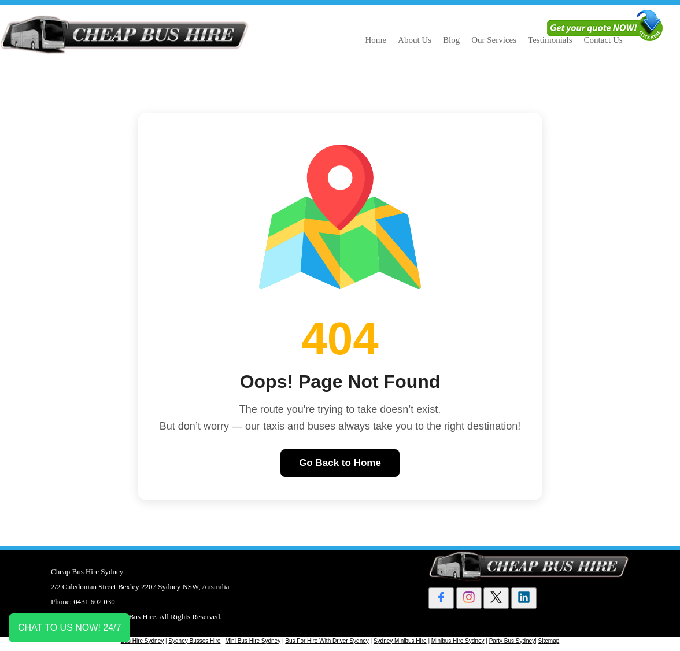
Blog (451, 40)
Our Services (493, 40)
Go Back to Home (340, 462)
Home (375, 40)
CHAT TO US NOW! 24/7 (69, 627)
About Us (414, 40)
